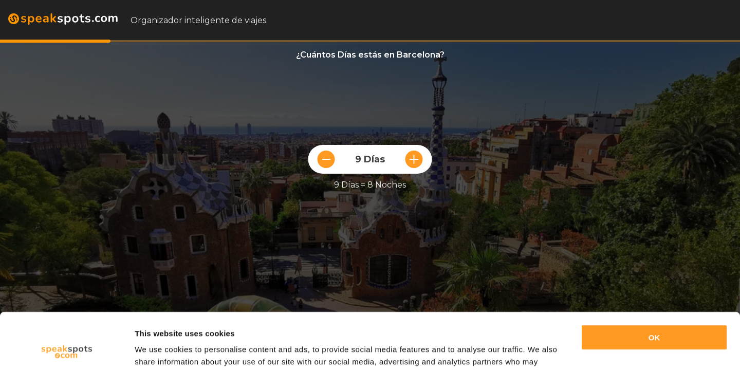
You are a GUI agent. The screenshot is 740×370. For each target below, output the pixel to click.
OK (654, 285)
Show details (158, 349)
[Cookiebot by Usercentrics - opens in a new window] (67, 350)
